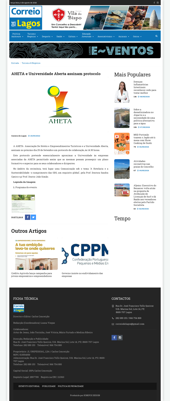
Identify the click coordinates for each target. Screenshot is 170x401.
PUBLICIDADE (49, 386)
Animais (122, 36)
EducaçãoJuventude (86, 35)
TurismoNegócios (31, 35)
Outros (136, 36)
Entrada (15, 63)
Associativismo (105, 36)
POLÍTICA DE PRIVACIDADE (71, 386)
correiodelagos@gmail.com (130, 323)
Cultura (71, 36)
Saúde (59, 36)
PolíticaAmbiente (16, 35)
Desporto (46, 36)
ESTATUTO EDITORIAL (29, 386)
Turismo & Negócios (31, 63)
